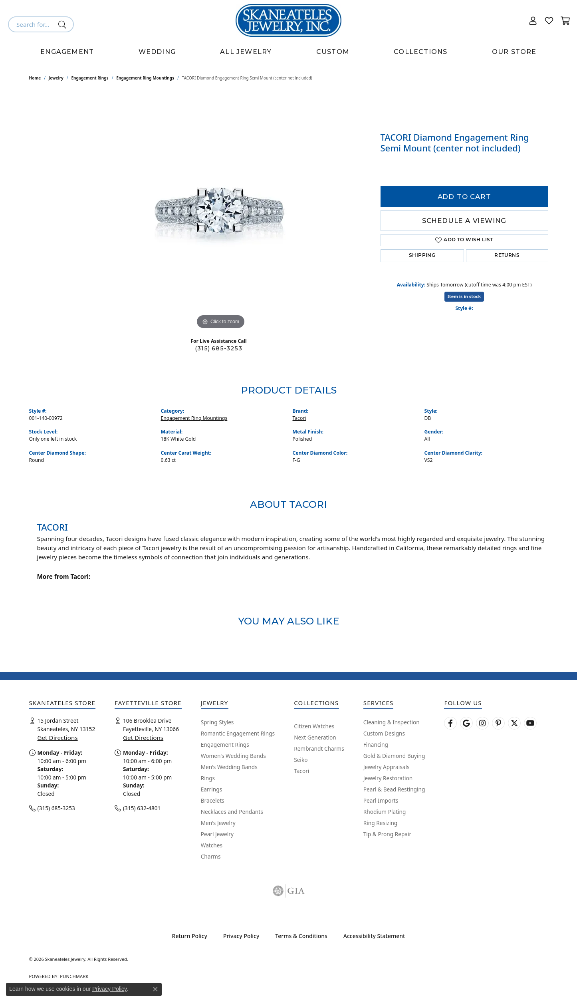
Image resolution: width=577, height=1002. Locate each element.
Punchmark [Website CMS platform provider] (74, 976)
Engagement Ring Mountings (145, 78)
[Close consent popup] (155, 989)
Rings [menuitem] (208, 778)
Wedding (157, 52)
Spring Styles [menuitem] (217, 722)
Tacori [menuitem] (301, 771)
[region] (221, 211)
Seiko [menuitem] (300, 759)
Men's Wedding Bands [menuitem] (229, 767)
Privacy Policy (241, 936)
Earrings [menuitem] (211, 789)
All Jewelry (246, 52)
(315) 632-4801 (142, 808)
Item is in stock (464, 296)
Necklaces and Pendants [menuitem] (232, 811)
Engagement (67, 52)
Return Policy (189, 936)
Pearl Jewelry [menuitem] (217, 834)
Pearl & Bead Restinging (394, 789)
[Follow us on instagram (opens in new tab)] (482, 723)
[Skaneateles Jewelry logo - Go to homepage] (288, 20)
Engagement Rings (89, 78)
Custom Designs (384, 733)
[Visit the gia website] (289, 891)
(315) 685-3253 (218, 348)
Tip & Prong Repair (387, 834)
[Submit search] (63, 24)
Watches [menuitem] (211, 845)
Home (35, 78)
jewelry (56, 78)
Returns (506, 255)
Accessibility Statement (374, 936)
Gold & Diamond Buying (394, 755)
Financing (375, 744)
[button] (533, 20)
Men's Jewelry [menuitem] (218, 823)
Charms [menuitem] (211, 856)
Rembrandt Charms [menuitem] (319, 748)
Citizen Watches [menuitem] (314, 726)
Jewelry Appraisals (386, 767)
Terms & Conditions (301, 936)
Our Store (514, 52)
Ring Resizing (380, 823)
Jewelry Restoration (388, 778)
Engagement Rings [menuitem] (225, 744)
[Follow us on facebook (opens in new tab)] (450, 723)
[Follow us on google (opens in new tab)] (466, 723)
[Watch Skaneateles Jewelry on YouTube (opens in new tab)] (530, 723)
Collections (420, 52)
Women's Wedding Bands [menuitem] (233, 755)
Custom (332, 52)
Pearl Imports (381, 800)
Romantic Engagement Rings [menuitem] (238, 733)
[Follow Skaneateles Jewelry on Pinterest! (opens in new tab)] (498, 723)
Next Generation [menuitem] (315, 737)
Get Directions (58, 738)
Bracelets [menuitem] (212, 800)
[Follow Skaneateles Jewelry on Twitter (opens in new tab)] (514, 723)
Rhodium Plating (384, 811)
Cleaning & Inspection (391, 722)
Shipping (422, 255)
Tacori (299, 418)
